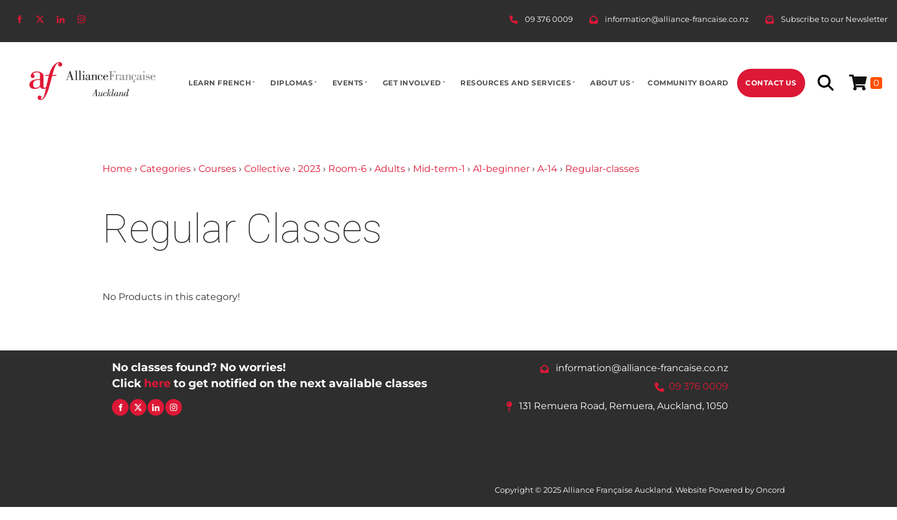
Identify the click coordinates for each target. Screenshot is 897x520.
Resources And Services (515, 82)
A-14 (547, 168)
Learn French (219, 82)
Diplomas (291, 82)
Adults (389, 168)
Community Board (688, 82)
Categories (165, 168)
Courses (217, 168)
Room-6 (347, 168)
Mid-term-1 (439, 168)
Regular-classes (602, 168)
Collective (267, 168)
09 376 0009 (698, 386)
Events (348, 82)
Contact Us (770, 82)
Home (117, 168)
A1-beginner (501, 168)
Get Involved (412, 82)
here (157, 383)
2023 (309, 168)
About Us (610, 82)
